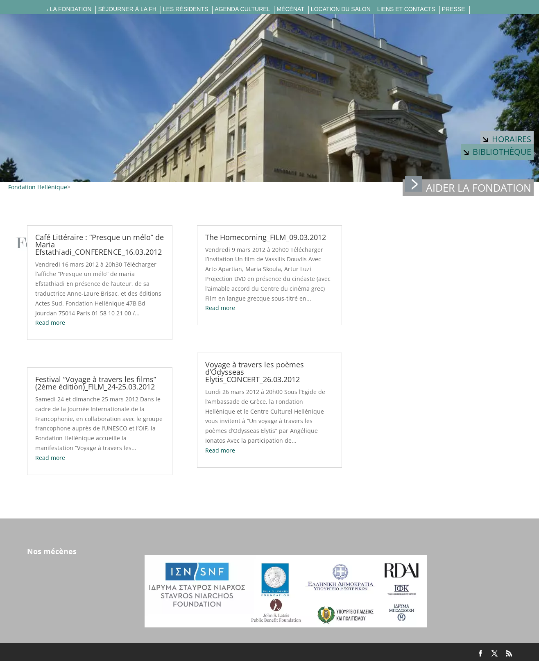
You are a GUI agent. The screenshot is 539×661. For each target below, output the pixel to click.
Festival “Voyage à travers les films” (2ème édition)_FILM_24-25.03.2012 (95, 383)
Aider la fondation (468, 187)
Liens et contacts (406, 9)
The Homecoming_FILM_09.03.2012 (265, 237)
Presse (453, 9)
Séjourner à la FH (127, 9)
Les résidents (185, 9)
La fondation (71, 9)
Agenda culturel (242, 9)
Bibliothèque (497, 151)
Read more (50, 322)
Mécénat (290, 9)
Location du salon (341, 9)
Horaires (507, 139)
